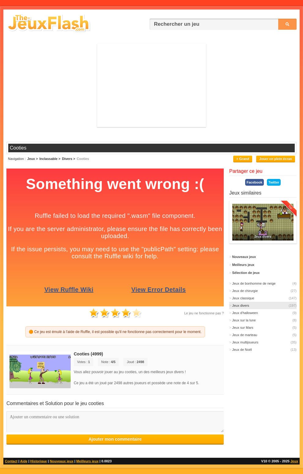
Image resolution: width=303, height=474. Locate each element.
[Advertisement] (151, 85)
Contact (11, 461)
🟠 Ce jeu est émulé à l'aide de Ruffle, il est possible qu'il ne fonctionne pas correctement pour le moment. (115, 332)
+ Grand (242, 159)
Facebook (254, 182)
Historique (38, 461)
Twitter (273, 182)
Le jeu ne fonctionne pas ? (204, 313)
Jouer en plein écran (275, 159)
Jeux (294, 461)
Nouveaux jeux (61, 461)
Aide (24, 461)
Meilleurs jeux (87, 461)
